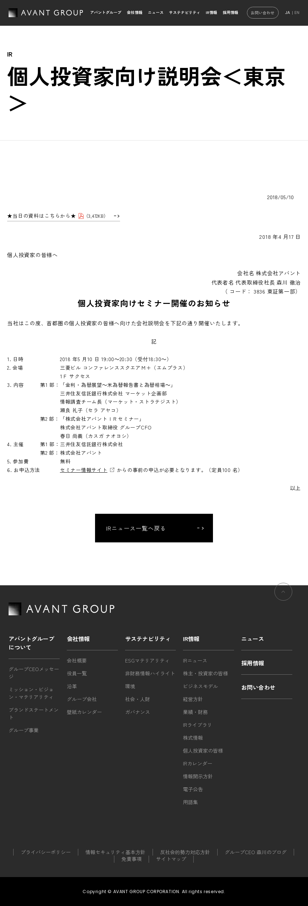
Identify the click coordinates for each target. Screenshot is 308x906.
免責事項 (131, 858)
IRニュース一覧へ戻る (136, 528)
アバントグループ (105, 12)
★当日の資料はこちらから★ (41, 216)
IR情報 (211, 12)
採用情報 (230, 12)
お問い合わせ (262, 12)
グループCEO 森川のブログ (256, 852)
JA (287, 12)
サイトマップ (171, 858)
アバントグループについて (31, 642)
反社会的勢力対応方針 (185, 852)
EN (296, 12)
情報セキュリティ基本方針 (115, 852)
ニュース (156, 12)
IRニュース (195, 660)
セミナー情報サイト (84, 469)
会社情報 (135, 12)
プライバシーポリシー (46, 852)
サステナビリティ (184, 12)
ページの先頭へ (283, 595)
